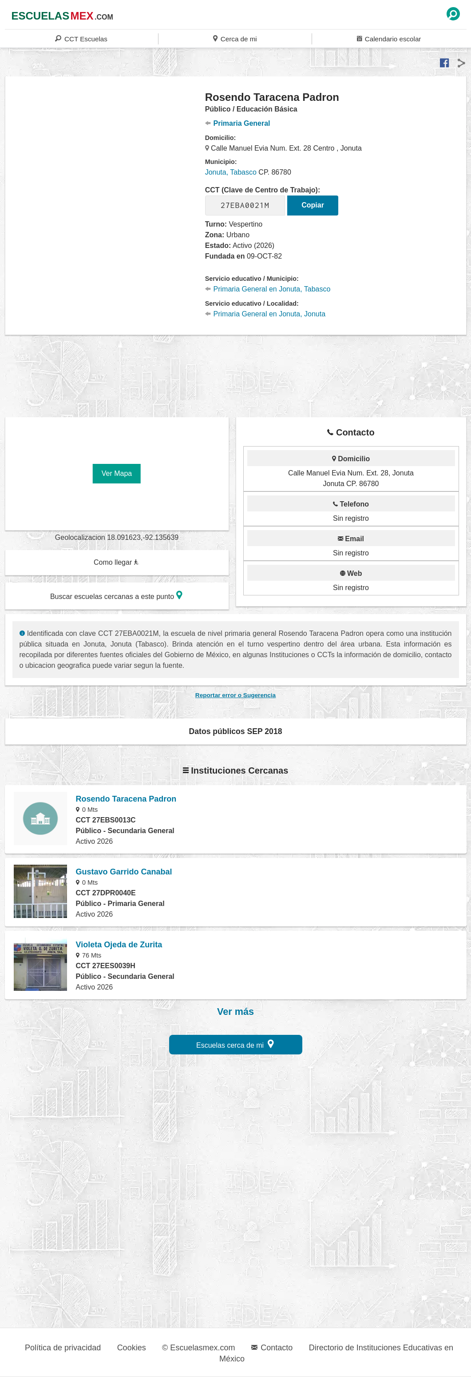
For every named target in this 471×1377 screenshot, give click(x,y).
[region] (105, 162)
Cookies (131, 1347)
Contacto (272, 1347)
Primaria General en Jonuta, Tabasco (268, 289)
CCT (81, 38)
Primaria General (237, 123)
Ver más (235, 1011)
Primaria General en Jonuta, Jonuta (265, 314)
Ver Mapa (117, 473)
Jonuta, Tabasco (231, 172)
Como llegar (116, 562)
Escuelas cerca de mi (235, 1044)
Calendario (389, 38)
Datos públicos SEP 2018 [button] (235, 731)
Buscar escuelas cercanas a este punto (116, 595)
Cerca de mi (235, 38)
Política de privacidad (63, 1347)
